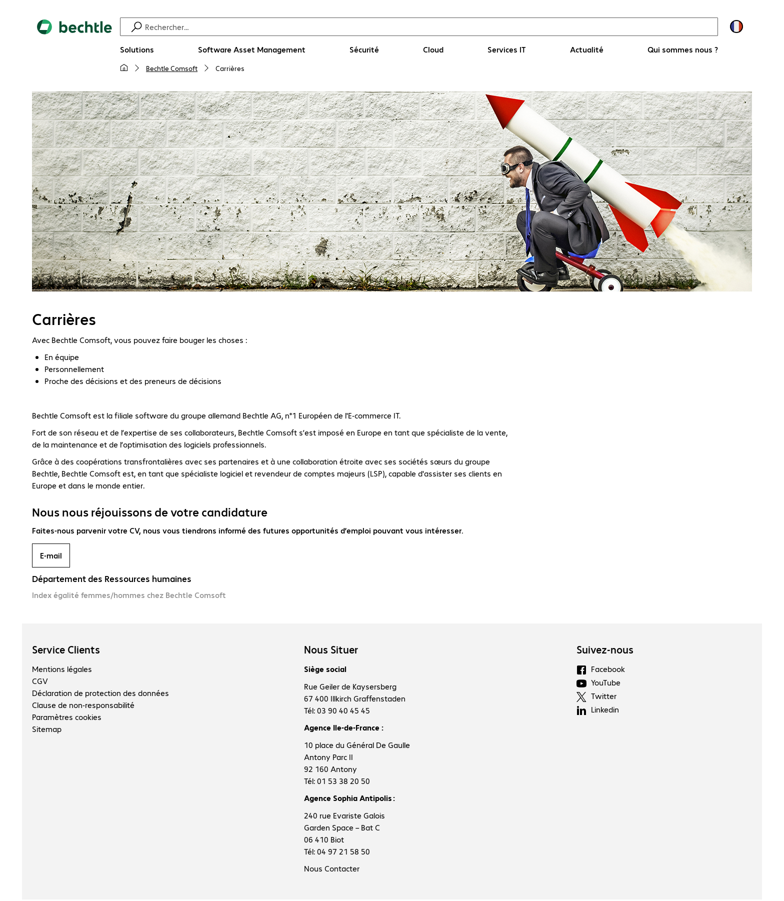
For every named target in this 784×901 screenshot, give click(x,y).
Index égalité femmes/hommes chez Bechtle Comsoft (129, 596)
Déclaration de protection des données (100, 694)
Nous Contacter (332, 869)
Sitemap (47, 730)
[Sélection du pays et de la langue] (736, 26)
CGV (40, 682)
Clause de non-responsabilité (83, 706)
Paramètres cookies (67, 718)
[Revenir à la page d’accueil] (74, 51)
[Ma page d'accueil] (124, 68)
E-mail (51, 557)
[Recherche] (430, 27)
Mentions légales (62, 670)
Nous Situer (331, 651)
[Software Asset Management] (252, 50)
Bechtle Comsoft (172, 68)
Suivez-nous (605, 651)
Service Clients (66, 651)
